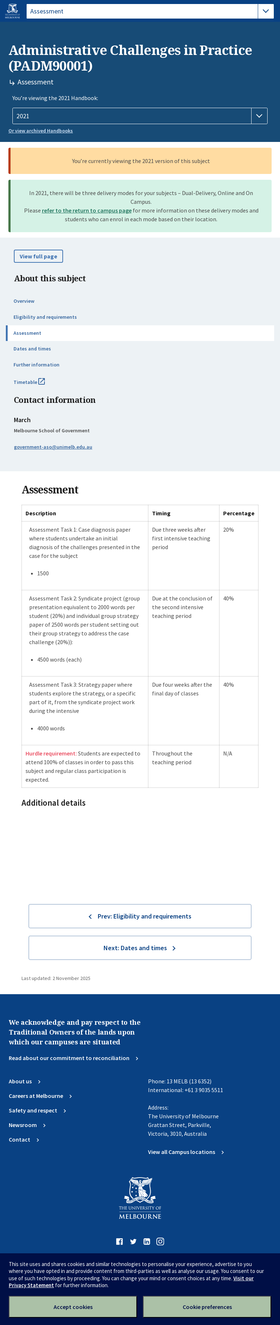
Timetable (37, 385)
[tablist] (150, 11)
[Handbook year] (140, 116)
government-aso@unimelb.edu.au (53, 446)
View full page (38, 256)
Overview (23, 301)
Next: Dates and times (135, 948)
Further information (36, 364)
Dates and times (32, 348)
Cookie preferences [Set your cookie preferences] (207, 1306)
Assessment (27, 333)
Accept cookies (73, 1306)
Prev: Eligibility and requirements (144, 916)
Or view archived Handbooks (40, 130)
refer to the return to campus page (87, 210)
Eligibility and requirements (45, 317)
